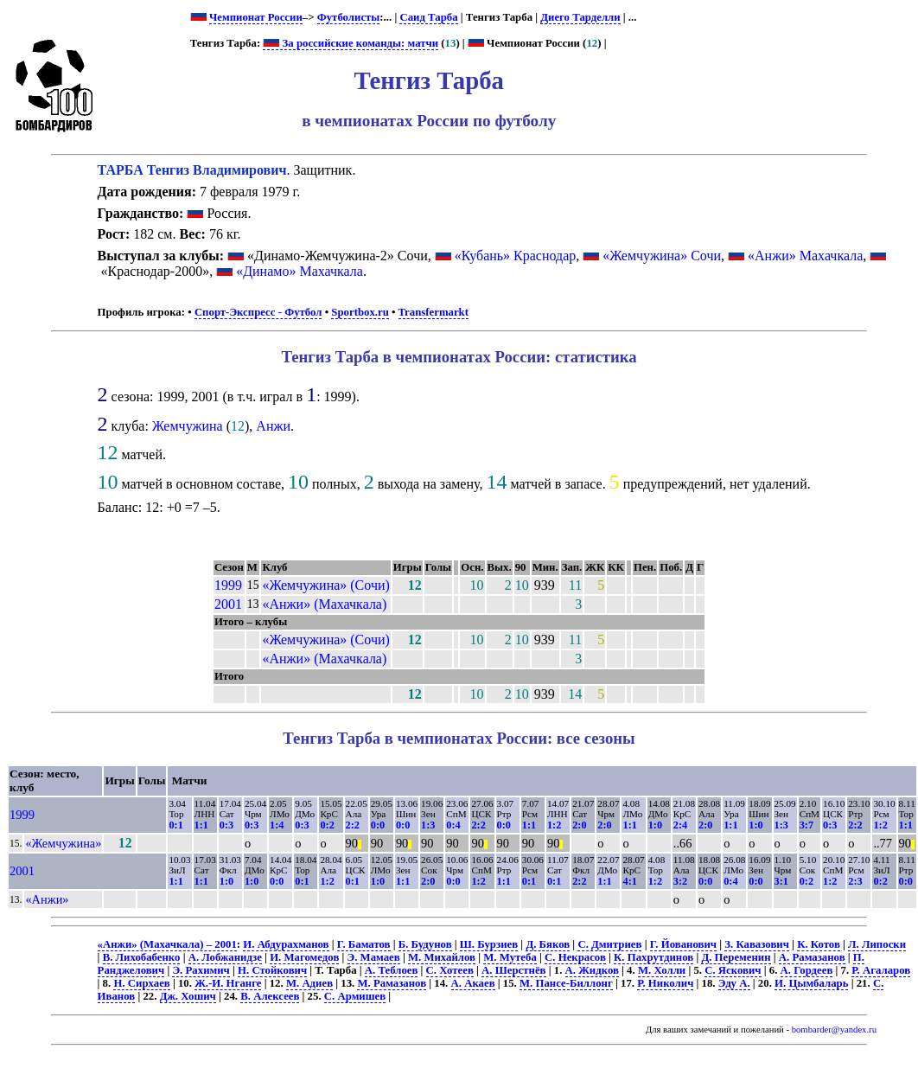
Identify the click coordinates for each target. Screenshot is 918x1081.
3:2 (680, 881)
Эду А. (734, 983)
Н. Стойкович (272, 970)
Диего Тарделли (580, 17)
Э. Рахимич (200, 970)
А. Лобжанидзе (225, 957)
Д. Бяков (548, 944)
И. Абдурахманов (285, 944)
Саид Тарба (428, 17)
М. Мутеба (510, 957)
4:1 (629, 881)
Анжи (273, 426)
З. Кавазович (756, 944)
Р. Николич (665, 983)
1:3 (428, 825)
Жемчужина (187, 426)
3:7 (806, 825)
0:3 (226, 825)
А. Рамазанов (812, 957)
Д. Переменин (735, 957)
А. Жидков (592, 970)
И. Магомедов (304, 957)
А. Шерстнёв (513, 970)
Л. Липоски (877, 944)
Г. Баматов (364, 944)
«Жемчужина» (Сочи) (325, 585)
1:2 (554, 825)
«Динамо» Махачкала (299, 271)
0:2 (327, 825)
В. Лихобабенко (142, 957)
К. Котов (818, 944)
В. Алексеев (269, 996)
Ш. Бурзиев (489, 944)
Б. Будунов (425, 944)
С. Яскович (732, 970)
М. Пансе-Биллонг (566, 983)
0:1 (175, 825)
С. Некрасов (575, 957)
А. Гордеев (807, 970)
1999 (228, 585)
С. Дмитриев (609, 944)
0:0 (378, 825)
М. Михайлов (441, 957)
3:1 (781, 881)
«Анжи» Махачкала (805, 255)
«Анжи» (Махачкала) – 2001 (167, 944)
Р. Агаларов (880, 970)
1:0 (655, 825)
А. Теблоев (391, 970)
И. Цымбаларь (811, 983)
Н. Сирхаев (141, 983)
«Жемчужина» (63, 843)
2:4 (680, 825)
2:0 (579, 825)
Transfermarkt (433, 312)
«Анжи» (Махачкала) (324, 604)
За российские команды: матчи (350, 43)
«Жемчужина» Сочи (661, 255)
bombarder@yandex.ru (834, 1029)
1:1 (201, 825)
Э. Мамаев (373, 957)
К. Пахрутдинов (653, 957)
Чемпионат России (256, 17)
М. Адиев (309, 983)
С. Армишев (355, 996)
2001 (228, 604)
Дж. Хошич (188, 996)
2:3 (855, 881)
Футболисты (348, 17)
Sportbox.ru (359, 312)
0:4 (453, 825)
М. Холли (661, 970)
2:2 (353, 825)
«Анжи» (46, 899)
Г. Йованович (683, 944)
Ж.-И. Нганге (227, 983)
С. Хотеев (450, 970)
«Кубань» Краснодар (516, 255)
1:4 (277, 825)
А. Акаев (473, 983)
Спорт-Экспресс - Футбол (258, 312)
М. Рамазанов (391, 983)
